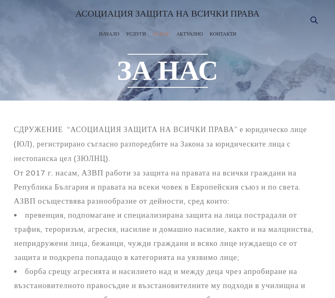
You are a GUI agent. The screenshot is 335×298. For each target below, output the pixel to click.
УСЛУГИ (136, 34)
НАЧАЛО (109, 34)
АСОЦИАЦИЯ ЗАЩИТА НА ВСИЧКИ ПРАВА (167, 14)
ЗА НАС (161, 34)
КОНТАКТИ (223, 34)
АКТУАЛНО (189, 34)
